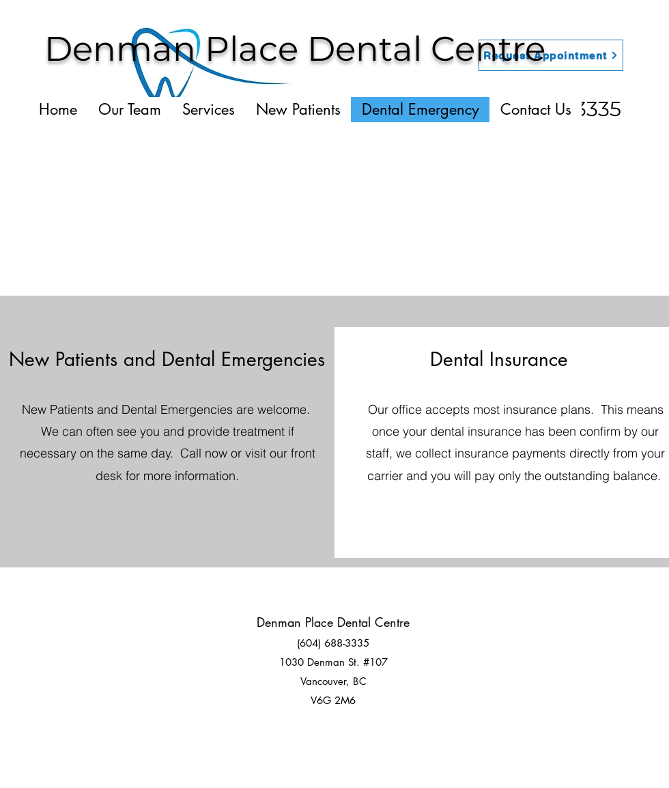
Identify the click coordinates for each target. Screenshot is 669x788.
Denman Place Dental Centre (294, 49)
